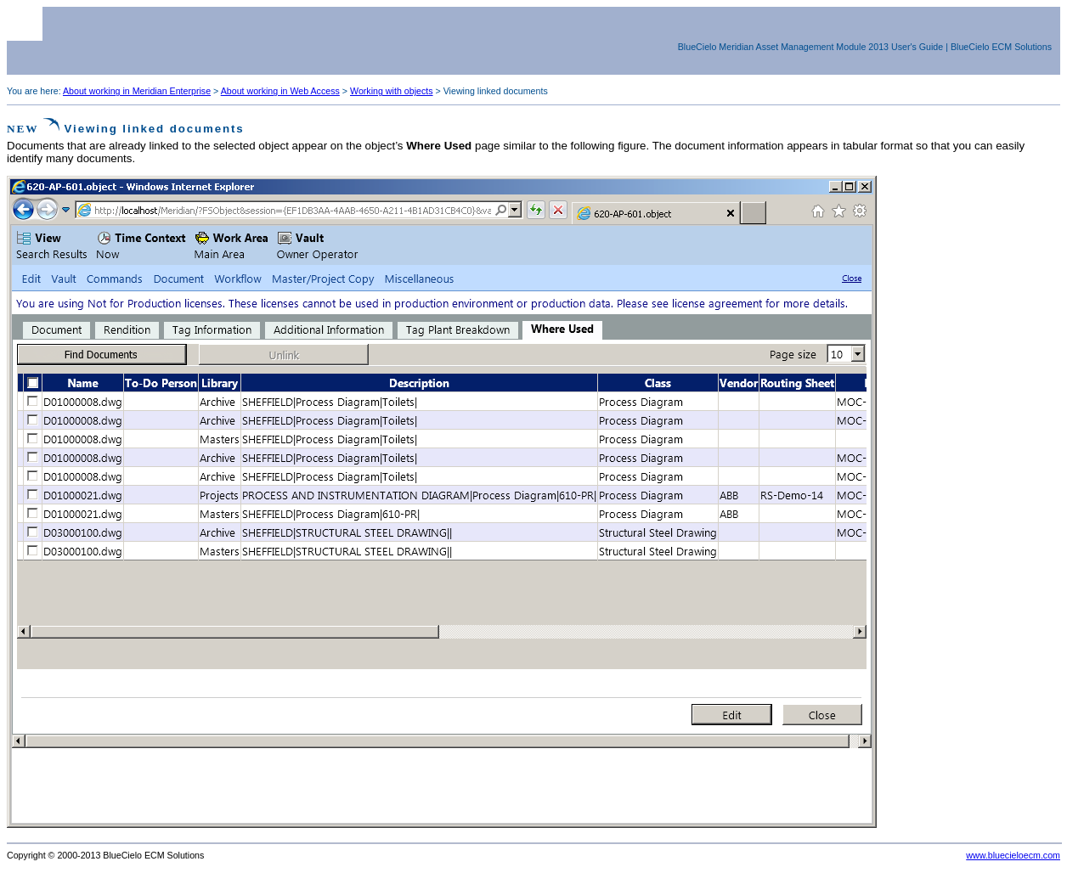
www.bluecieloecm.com (1013, 855)
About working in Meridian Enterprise (137, 91)
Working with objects (391, 91)
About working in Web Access (280, 91)
